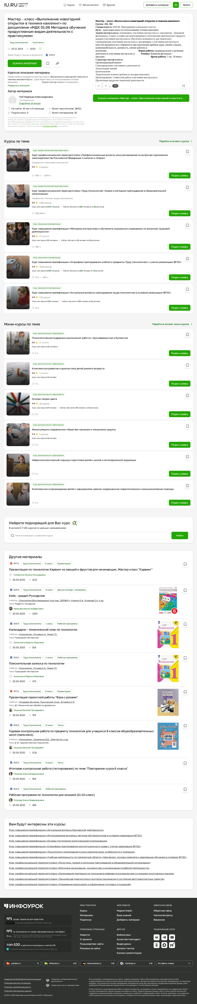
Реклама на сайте (90, 948)
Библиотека (124, 934)
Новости (85, 934)
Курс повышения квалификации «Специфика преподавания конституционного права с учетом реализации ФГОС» (75, 846)
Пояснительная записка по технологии (36, 663)
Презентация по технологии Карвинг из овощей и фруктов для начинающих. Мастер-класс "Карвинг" (80, 569)
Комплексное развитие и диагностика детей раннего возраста (68, 368)
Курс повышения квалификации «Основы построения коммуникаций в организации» (58, 840)
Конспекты (38, 42)
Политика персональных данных (18, 991)
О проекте (86, 939)
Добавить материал (128, 919)
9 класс (49, 691)
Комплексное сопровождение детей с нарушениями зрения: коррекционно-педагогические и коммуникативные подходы (103, 489)
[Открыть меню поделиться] (57, 63)
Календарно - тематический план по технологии (43, 629)
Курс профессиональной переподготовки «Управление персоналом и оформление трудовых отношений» (70, 884)
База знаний (124, 915)
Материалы (86, 915)
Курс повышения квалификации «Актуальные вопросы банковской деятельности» (56, 830)
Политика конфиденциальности (17, 987)
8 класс (49, 725)
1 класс (49, 623)
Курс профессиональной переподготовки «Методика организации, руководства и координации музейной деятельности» (79, 868)
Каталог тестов (125, 948)
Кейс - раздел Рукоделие (27, 595)
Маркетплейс (124, 910)
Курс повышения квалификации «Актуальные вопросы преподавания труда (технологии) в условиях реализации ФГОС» (101, 292)
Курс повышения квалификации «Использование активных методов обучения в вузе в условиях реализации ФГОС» (75, 835)
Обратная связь (163, 910)
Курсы (69, 4)
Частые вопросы (163, 915)
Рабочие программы (67, 623)
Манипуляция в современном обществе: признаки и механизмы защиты (74, 429)
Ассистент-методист (129, 939)
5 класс (49, 563)
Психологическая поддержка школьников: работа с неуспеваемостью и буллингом (80, 337)
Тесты (61, 725)
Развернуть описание (18, 85)
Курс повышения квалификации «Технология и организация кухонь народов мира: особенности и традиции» (72, 851)
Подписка (85, 919)
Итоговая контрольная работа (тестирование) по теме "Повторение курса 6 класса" (68, 768)
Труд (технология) (19, 42)
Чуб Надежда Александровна (36, 96)
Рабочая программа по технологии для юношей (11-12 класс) (52, 794)
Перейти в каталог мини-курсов (172, 324)
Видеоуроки (124, 943)
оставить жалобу (50, 126)
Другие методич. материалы (71, 589)
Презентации (64, 563)
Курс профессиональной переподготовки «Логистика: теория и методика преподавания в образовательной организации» (79, 862)
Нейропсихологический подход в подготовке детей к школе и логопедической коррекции (84, 460)
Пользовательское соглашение (17, 983)
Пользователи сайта (91, 943)
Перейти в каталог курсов (176, 141)
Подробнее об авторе (29, 103)
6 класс (49, 589)
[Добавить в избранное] (47, 63)
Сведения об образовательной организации (22, 979)
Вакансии (159, 919)
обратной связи (178, 995)
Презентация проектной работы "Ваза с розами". (43, 697)
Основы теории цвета (44, 398)
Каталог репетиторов (129, 952)
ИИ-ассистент (89, 4)
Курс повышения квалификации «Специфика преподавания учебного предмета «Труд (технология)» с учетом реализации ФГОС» (106, 262)
